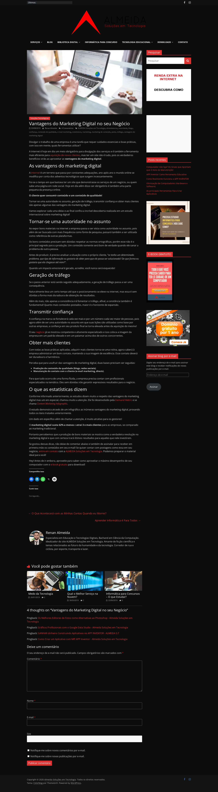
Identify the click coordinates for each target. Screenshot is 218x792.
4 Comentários (66, 128)
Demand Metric (123, 400)
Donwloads (164, 42)
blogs (130, 128)
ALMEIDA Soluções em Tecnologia (91, 128)
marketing (87, 132)
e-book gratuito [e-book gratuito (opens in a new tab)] (59, 464)
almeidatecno (111, 128)
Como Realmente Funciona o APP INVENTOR (167, 178)
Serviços (35, 42)
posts (114, 132)
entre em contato (48, 451)
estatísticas (76, 132)
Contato (183, 42)
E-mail (31, 717)
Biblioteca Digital (67, 42)
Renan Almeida (51, 128)
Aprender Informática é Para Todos (118, 520)
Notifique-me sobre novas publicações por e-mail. (57, 756)
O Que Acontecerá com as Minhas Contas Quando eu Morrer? (67, 513)
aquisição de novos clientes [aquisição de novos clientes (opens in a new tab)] (65, 155)
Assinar (154, 386)
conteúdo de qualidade (47, 132)
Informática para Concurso (101, 42)
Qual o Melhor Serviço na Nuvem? (82, 595)
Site (29, 733)
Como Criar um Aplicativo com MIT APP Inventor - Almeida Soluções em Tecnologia (82, 639)
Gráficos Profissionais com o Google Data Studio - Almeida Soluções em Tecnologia (83, 627)
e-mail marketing (64, 132)
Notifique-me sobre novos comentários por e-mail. (57, 750)
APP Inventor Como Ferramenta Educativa (166, 174)
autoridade (123, 128)
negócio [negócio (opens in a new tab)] (40, 332)
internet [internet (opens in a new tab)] (35, 172)
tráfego (120, 132)
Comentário (34, 658)
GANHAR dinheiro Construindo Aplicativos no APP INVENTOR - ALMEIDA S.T (78, 633)
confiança (33, 132)
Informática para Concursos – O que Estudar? (123, 595)
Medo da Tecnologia (40, 593)
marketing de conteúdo (101, 132)
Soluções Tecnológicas (40, 118)
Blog (50, 42)
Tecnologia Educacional (136, 42)
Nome (31, 700)
